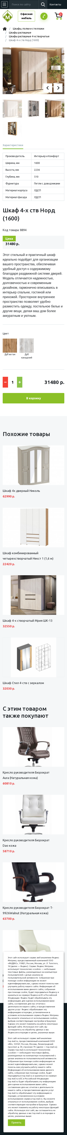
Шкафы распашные (20, 32)
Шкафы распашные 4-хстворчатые (29, 36)
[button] (47, 87)
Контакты (55, 4)
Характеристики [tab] (13, 145)
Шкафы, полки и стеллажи (28, 28)
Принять (16, 1122)
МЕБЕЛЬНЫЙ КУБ (10, 16)
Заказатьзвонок (44, 16)
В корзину (33, 398)
